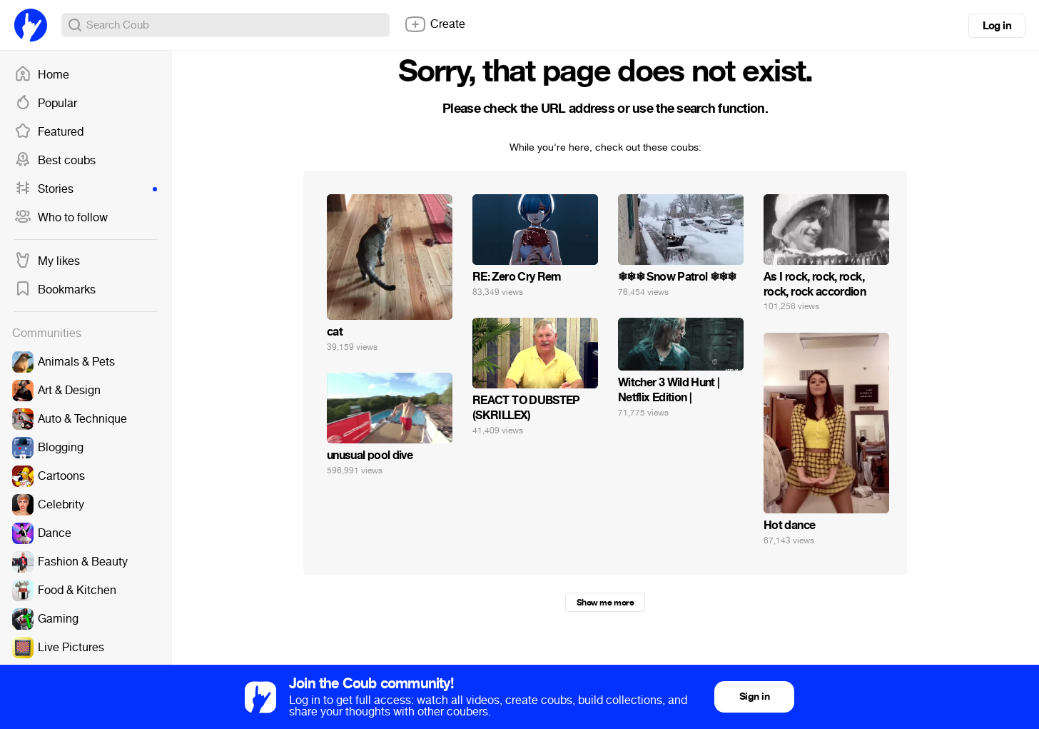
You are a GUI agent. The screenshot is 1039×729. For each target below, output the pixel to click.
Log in (997, 26)
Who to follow (61, 218)
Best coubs (55, 161)
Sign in (754, 696)
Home (41, 75)
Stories (85, 189)
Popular (45, 104)
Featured (48, 132)
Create (434, 24)
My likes (47, 261)
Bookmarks (55, 290)
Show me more (605, 602)
